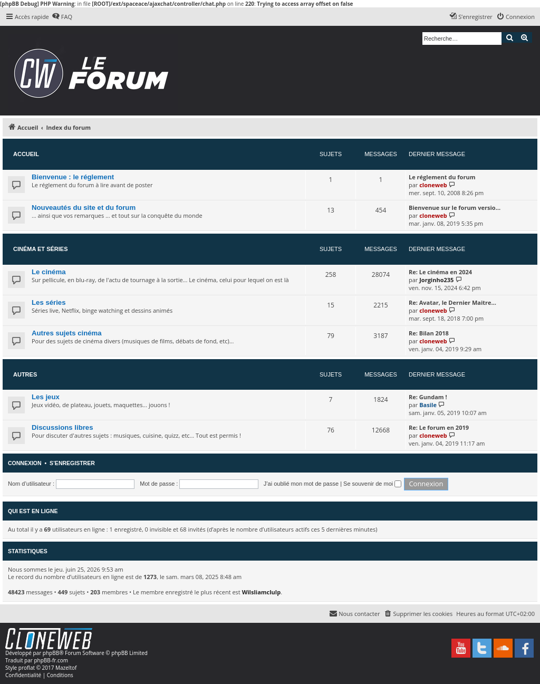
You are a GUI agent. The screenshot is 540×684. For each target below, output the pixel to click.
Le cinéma (49, 272)
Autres (25, 374)
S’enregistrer (72, 463)
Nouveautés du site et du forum (84, 207)
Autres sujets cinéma (67, 333)
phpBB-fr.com (51, 660)
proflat (26, 667)
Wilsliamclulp (261, 592)
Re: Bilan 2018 (429, 333)
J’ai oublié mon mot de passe (301, 483)
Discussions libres (62, 427)
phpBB (51, 653)
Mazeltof (65, 667)
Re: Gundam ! (428, 397)
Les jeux (46, 397)
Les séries (49, 302)
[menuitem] (62, 17)
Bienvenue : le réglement (73, 177)
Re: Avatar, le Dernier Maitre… (452, 302)
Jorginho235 (436, 280)
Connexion (25, 463)
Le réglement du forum (442, 177)
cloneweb (433, 185)
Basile (428, 405)
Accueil (26, 154)
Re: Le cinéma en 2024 (440, 272)
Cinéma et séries (40, 249)
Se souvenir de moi (372, 483)
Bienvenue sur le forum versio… (454, 207)
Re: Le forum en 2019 (439, 427)
